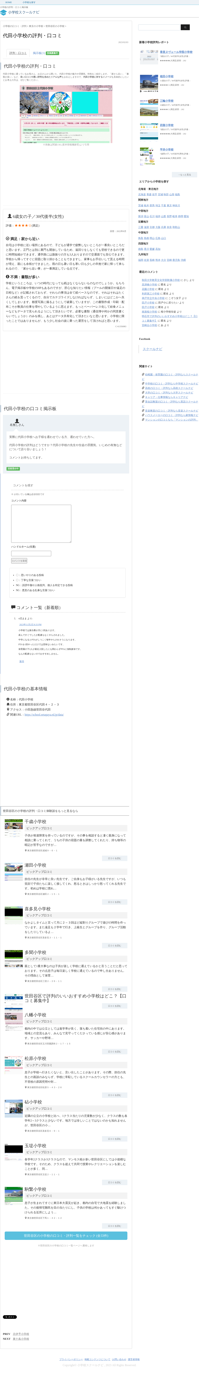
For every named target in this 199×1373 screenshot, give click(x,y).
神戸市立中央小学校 (153, 298)
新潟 (140, 216)
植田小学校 (166, 76)
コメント (67, 501)
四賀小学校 (166, 125)
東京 (169, 205)
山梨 (163, 216)
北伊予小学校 (21, 1334)
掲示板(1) (46, 53)
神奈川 (176, 205)
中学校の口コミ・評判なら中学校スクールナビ (171, 383)
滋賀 (146, 227)
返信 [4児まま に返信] (21, 661)
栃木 (146, 205)
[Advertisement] (33, 180)
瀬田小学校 (35, 865)
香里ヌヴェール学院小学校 (176, 52)
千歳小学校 (35, 821)
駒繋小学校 (35, 1189)
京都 (152, 227)
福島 (177, 194)
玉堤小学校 (35, 1145)
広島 (157, 238)
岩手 (154, 194)
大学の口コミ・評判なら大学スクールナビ (169, 392)
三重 (140, 227)
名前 (67, 547)
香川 (146, 249)
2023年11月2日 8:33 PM (30, 624)
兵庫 (163, 227)
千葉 (163, 205)
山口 (163, 238)
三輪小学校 (166, 100)
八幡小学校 (35, 1015)
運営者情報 (134, 1359)
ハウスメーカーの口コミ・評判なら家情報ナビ (171, 415)
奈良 (169, 227)
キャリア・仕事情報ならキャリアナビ (166, 397)
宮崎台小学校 (149, 325)
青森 (149, 194)
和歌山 (176, 227)
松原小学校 (35, 1058)
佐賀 (146, 260)
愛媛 (152, 249)
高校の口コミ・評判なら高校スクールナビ (169, 388)
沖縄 (183, 260)
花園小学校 (148, 289)
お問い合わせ (119, 1359)
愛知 (186, 216)
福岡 (140, 260)
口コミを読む (114, 858)
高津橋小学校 (149, 284)
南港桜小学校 (149, 311)
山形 (171, 194)
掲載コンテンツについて (97, 1359)
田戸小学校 (148, 302)
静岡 (180, 216)
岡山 (152, 238)
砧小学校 (33, 1102)
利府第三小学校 (151, 293)
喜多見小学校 (38, 909)
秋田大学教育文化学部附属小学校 (161, 280)
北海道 (142, 194)
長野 (169, 216)
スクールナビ (152, 349)
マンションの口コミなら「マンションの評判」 (171, 419)
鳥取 (140, 238)
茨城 (140, 205)
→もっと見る (184, 174)
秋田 (166, 194)
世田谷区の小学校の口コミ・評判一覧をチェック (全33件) (66, 1236)
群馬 (152, 205)
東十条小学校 (21, 1338)
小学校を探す (29, 2)
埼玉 (157, 205)
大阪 (157, 227)
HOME (8, 2)
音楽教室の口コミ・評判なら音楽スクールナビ (171, 410)
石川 (152, 216)
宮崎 (169, 260)
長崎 (152, 260)
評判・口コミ (18, 53)
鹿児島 (176, 260)
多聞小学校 (35, 952)
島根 (146, 238)
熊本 (157, 260)
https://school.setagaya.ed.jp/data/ (44, 714)
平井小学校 (166, 149)
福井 (157, 216)
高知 (157, 249)
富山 (146, 216)
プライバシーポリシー (71, 1359)
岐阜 (174, 216)
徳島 (140, 249)
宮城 (160, 194)
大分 (163, 260)
